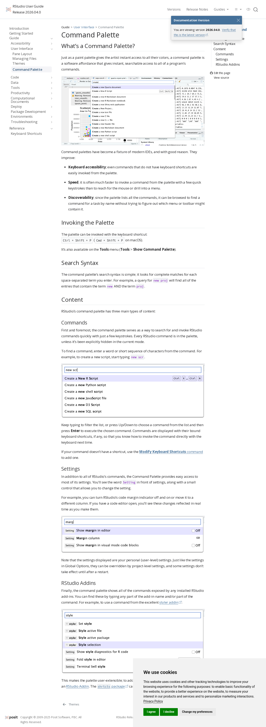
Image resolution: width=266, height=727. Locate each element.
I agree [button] (151, 711)
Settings (222, 55)
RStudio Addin (77, 686)
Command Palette (111, 27)
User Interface (84, 27)
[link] (153, 701)
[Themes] (70, 704)
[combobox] (256, 9)
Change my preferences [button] (197, 711)
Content (219, 45)
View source (219, 74)
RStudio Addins (229, 60)
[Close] (238, 20)
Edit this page (220, 69)
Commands (225, 50)
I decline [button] (168, 711)
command (171, 451)
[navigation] (29, 38)
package (111, 686)
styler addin (168, 602)
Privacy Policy (153, 701)
